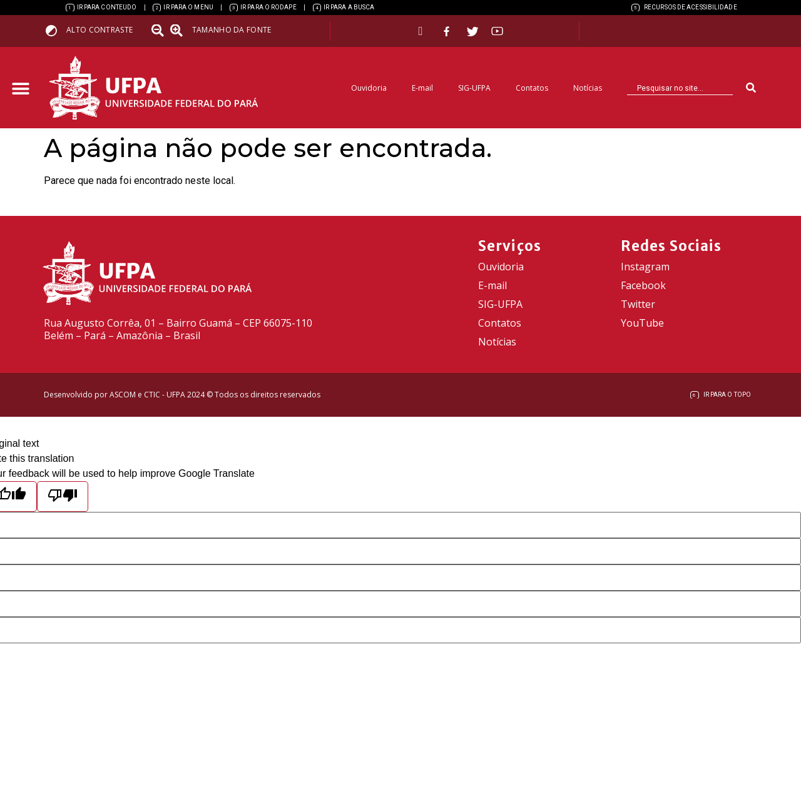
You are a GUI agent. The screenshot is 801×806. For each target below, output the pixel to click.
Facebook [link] (643, 285)
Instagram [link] (645, 266)
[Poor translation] (62, 496)
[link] (101, 7)
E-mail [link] (422, 88)
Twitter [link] (638, 304)
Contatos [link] (532, 88)
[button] (20, 89)
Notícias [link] (587, 88)
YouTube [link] (642, 323)
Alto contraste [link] (99, 29)
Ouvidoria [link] (369, 88)
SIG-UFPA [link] (474, 88)
